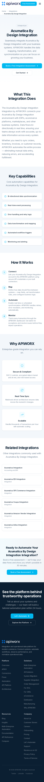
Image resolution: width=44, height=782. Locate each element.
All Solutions (28, 672)
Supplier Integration (31, 680)
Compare (5, 741)
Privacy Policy (29, 754)
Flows (4, 677)
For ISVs (27, 688)
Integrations (13, 11)
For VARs (27, 692)
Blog (3, 718)
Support (27, 746)
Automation (6, 681)
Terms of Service (30, 758)
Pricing (26, 734)
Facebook (29, 773)
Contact (27, 738)
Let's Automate (22, 616)
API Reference (7, 737)
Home (4, 11)
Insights (5, 722)
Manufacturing (29, 704)
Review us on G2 (30, 750)
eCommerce (28, 696)
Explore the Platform (22, 623)
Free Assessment (28, 4)
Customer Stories (30, 722)
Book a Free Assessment (22, 572)
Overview (5, 665)
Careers (27, 726)
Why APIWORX (30, 708)
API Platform (6, 685)
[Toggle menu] (40, 4)
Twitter (13, 773)
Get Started (22, 73)
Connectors (6, 673)
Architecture (6, 689)
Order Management (31, 684)
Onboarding (28, 730)
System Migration (30, 676)
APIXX (4, 669)
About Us (27, 718)
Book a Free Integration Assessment (22, 66)
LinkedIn (21, 773)
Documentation (7, 733)
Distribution (28, 700)
